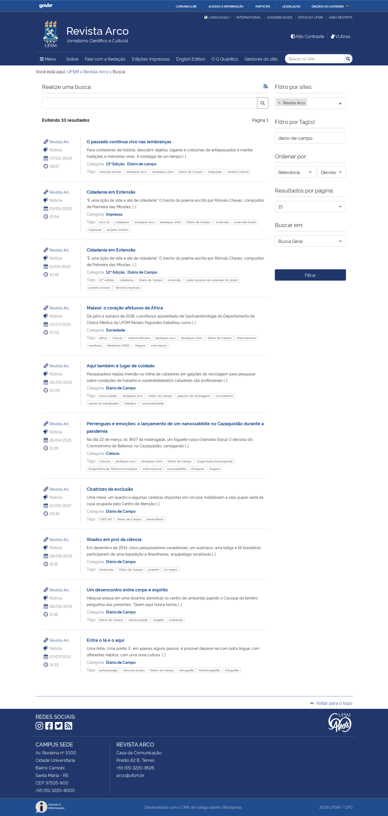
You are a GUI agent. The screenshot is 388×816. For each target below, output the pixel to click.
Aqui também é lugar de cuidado (121, 365)
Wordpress (232, 807)
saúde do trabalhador (104, 403)
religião (158, 620)
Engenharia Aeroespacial (215, 461)
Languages (216, 17)
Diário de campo (141, 163)
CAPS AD (105, 519)
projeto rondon (118, 230)
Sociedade (115, 329)
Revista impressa (128, 287)
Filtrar (310, 275)
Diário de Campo (191, 172)
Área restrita (340, 17)
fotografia (232, 670)
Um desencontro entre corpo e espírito (127, 589)
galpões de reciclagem (194, 396)
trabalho (130, 403)
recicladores (224, 396)
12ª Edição (116, 271)
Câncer (117, 338)
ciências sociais (110, 172)
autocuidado (108, 396)
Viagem (140, 345)
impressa (95, 230)
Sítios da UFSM (310, 17)
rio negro (170, 569)
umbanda (175, 620)
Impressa (114, 214)
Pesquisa (197, 469)
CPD (348, 807)
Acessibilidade (279, 17)
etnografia (186, 670)
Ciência (112, 453)
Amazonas (106, 569)
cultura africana (139, 338)
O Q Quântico (225, 59)
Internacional (246, 338)
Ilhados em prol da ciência (114, 539)
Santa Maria (155, 519)
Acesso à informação (226, 6)
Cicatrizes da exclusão (110, 489)
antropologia (108, 670)
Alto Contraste (307, 36)
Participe (262, 6)
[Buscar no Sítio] (314, 59)
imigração (215, 172)
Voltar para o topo (331, 703)
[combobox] (310, 103)
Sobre (72, 59)
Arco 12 (104, 222)
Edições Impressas (151, 59)
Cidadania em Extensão (111, 192)
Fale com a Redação (105, 59)
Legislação (291, 6)
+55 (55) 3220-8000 (55, 790)
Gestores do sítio (261, 59)
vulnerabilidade (153, 403)
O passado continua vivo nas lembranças (129, 141)
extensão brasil (245, 222)
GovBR (46, 5)
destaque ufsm (163, 172)
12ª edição (106, 280)
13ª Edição (115, 163)
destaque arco (136, 172)
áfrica (103, 338)
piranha (153, 569)
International (248, 17)
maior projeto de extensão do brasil (211, 280)
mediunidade (138, 620)
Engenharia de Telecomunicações (113, 469)
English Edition (190, 59)
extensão (222, 222)
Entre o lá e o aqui (105, 640)
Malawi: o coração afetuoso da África (125, 308)
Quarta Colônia (238, 172)
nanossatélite (176, 469)
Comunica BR (186, 6)
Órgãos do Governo (327, 6)
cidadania (122, 222)
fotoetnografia (209, 670)
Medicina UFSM (118, 345)
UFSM (335, 807)
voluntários (159, 345)
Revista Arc (59, 141)
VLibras (340, 36)
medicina (95, 345)
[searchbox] (309, 102)
